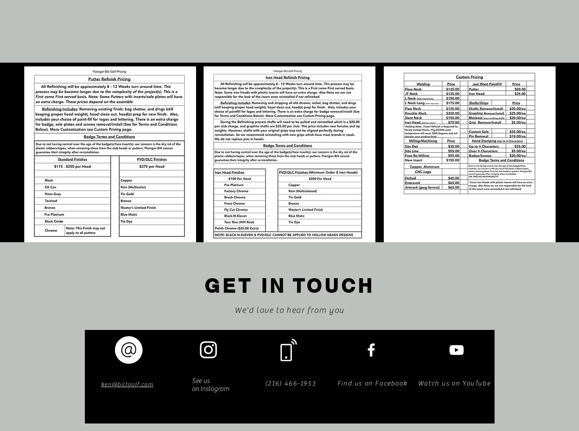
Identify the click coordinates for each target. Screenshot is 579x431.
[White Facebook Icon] (371, 350)
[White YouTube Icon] (456, 350)
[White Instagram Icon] (208, 349)
